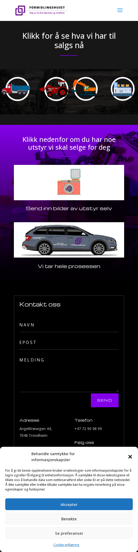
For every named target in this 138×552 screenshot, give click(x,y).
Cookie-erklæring (66, 545)
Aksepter (69, 504)
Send (105, 400)
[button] (130, 456)
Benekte (69, 518)
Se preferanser (69, 533)
